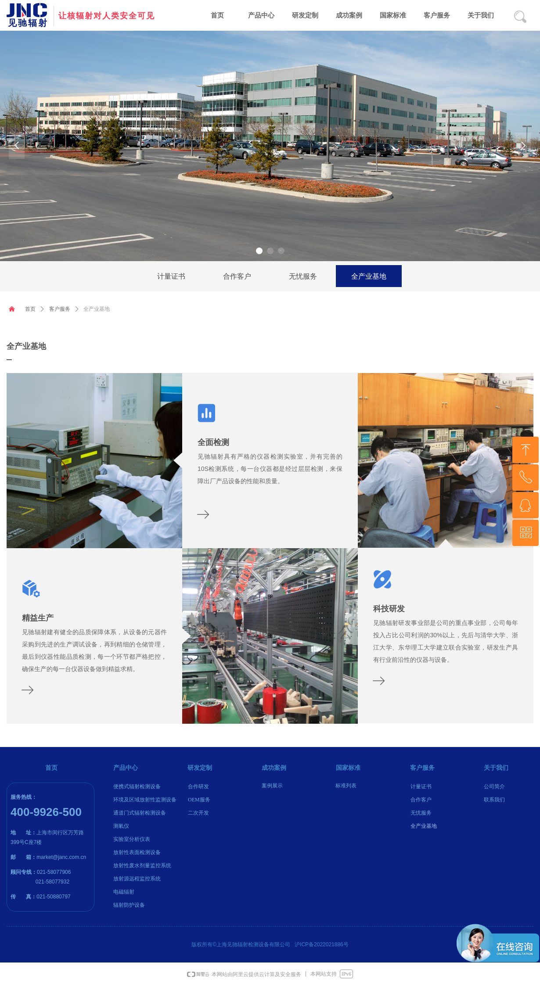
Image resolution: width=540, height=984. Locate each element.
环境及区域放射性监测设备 (144, 800)
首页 (30, 309)
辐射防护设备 (129, 905)
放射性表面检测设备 (137, 852)
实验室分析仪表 (131, 839)
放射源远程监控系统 (137, 879)
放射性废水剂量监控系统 (142, 865)
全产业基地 (96, 309)
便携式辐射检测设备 (137, 786)
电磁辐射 (123, 892)
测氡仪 (121, 826)
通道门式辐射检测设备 (139, 813)
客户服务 (59, 309)
